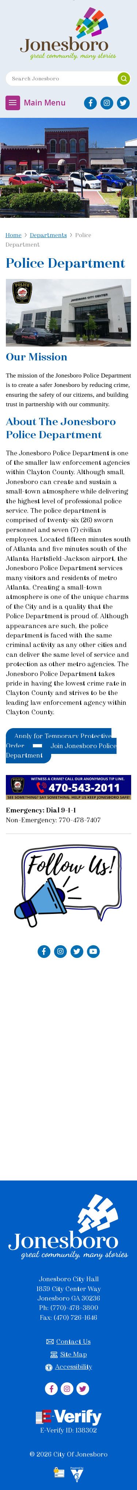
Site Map (68, 1354)
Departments (48, 235)
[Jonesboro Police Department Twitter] (77, 951)
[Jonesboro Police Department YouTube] (93, 951)
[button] (124, 78)
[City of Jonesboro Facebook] (90, 103)
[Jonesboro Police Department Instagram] (60, 951)
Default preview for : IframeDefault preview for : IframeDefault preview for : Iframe (69, 1066)
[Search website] (58, 78)
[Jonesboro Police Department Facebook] (44, 951)
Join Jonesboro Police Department (61, 750)
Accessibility (68, 1367)
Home (13, 235)
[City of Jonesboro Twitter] (123, 103)
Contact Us (68, 1342)
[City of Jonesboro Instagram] (106, 103)
